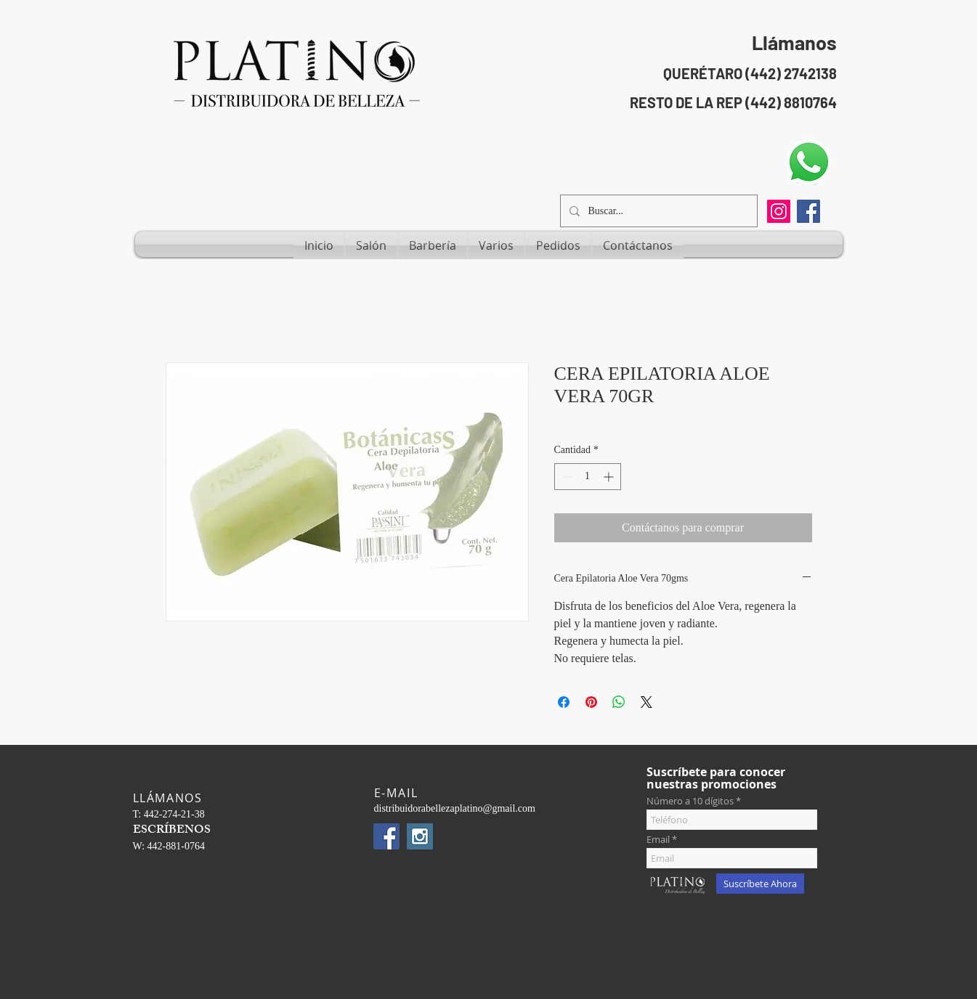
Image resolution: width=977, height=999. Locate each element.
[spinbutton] (588, 476)
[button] (371, 245)
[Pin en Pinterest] (591, 702)
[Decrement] (565, 476)
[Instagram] (778, 211)
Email (658, 839)
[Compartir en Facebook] (563, 702)
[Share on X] (646, 702)
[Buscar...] (657, 211)
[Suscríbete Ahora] (760, 883)
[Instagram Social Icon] (420, 836)
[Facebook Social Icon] (808, 211)
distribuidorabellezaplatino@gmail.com (454, 808)
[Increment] (610, 476)
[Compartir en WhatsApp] (619, 702)
